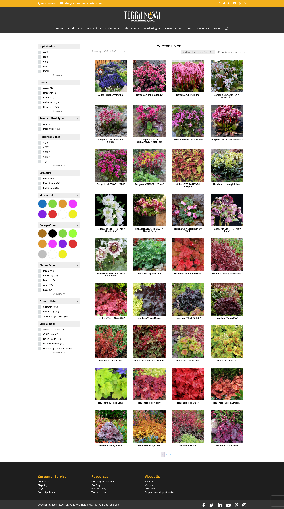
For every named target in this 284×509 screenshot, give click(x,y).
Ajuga (48, 88)
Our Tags (96, 485)
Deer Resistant (53, 343)
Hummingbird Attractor (57, 348)
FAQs (217, 28)
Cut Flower (51, 334)
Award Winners (53, 329)
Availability (94, 28)
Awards (149, 481)
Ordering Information (103, 481)
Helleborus (51, 102)
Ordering (110, 28)
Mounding (51, 311)
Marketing (150, 28)
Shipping (42, 485)
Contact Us (202, 28)
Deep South (52, 338)
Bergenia (49, 92)
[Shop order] (198, 52)
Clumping (50, 306)
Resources (171, 28)
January (49, 270)
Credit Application (47, 492)
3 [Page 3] (170, 454)
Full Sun (49, 178)
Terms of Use (98, 492)
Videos (149, 485)
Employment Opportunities (159, 492)
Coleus (48, 97)
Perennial (51, 128)
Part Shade (52, 183)
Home (59, 28)
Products (73, 28)
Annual (48, 124)
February (50, 275)
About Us (130, 28)
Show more (59, 75)
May (47, 289)
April (48, 285)
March (49, 280)
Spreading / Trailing (55, 316)
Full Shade (51, 188)
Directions (150, 488)
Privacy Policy (98, 488)
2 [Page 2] (166, 454)
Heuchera (51, 107)
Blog (188, 28)
